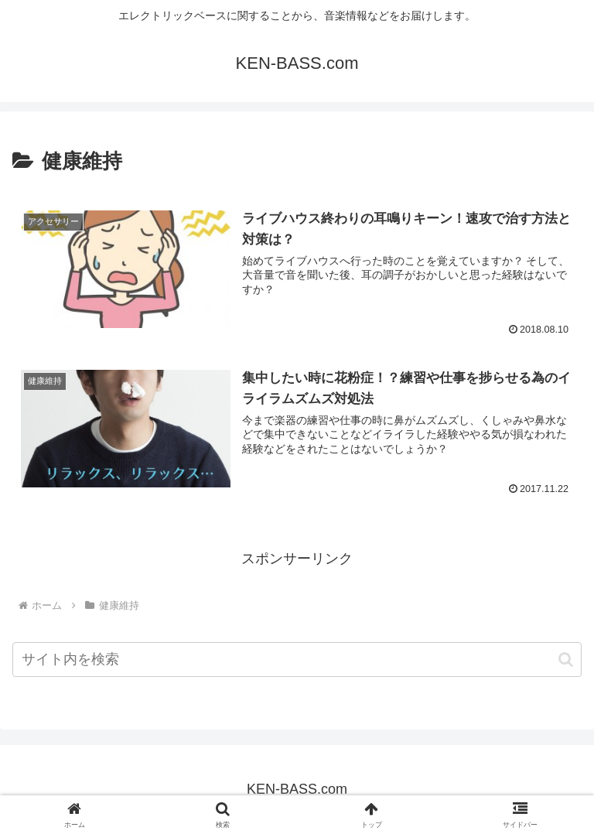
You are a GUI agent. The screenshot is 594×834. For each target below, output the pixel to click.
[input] (297, 659)
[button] (565, 659)
